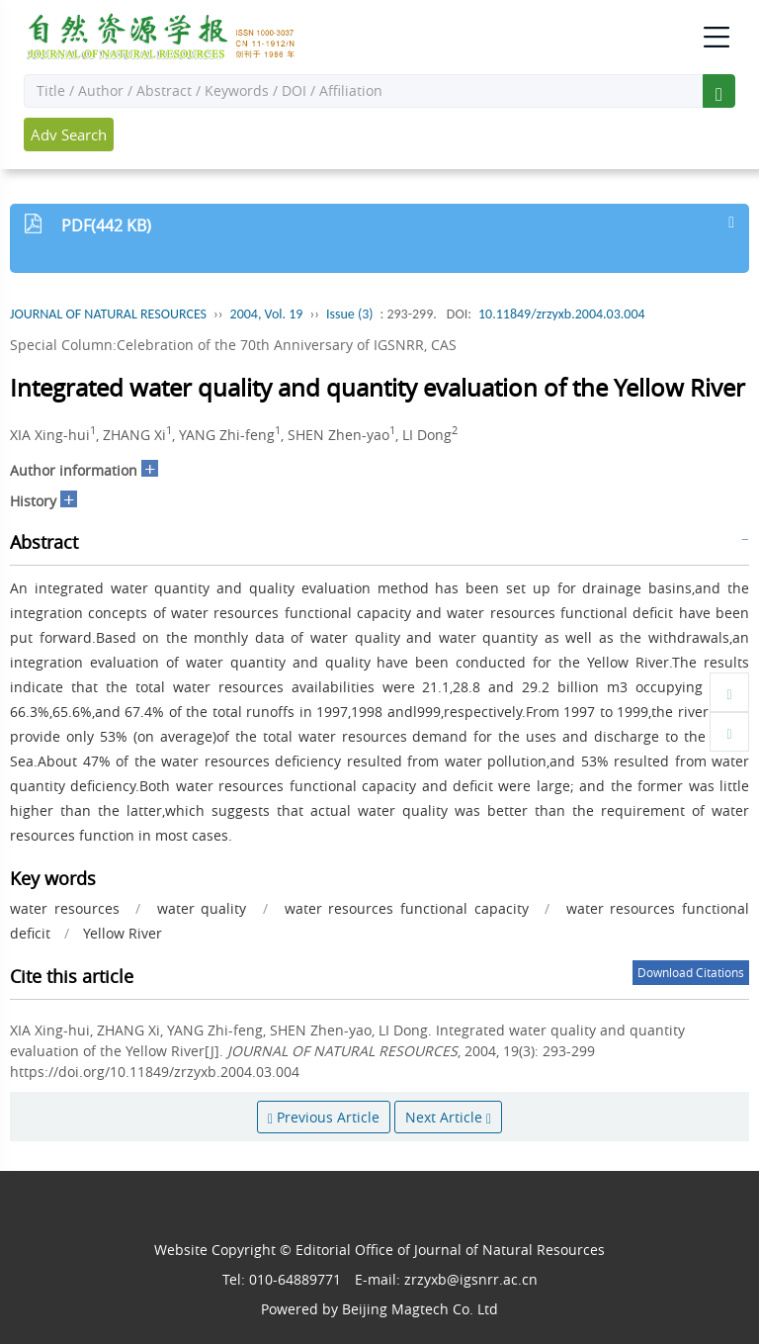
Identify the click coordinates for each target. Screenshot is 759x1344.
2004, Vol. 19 (266, 314)
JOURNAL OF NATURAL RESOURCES (108, 314)
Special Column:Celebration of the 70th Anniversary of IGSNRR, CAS (233, 344)
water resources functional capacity (407, 908)
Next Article (448, 1117)
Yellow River (122, 933)
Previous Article (324, 1117)
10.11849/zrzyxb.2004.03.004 (561, 314)
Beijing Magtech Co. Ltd (420, 1308)
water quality (202, 908)
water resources (65, 908)
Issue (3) (350, 314)
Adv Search (69, 134)
